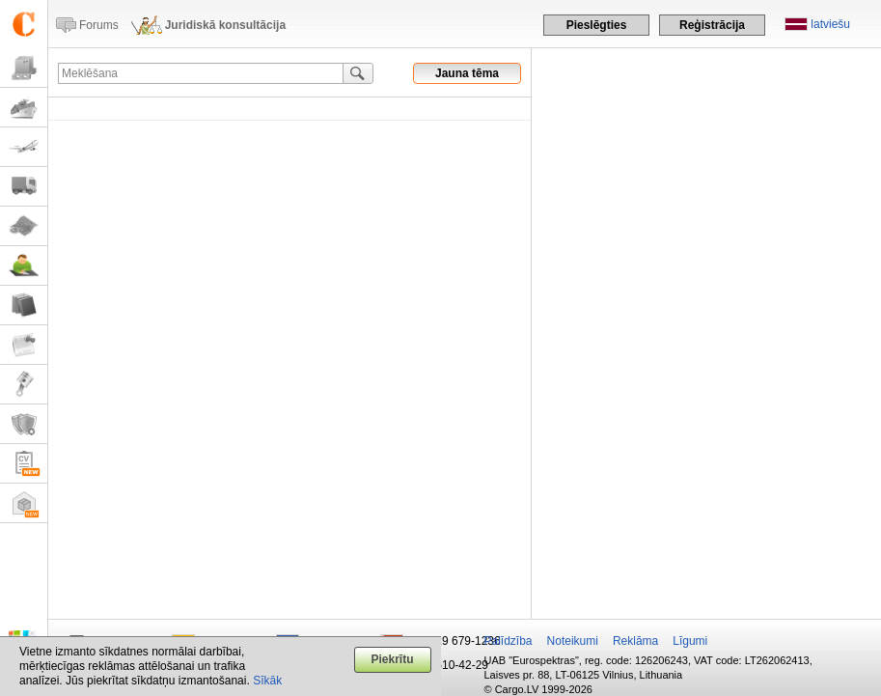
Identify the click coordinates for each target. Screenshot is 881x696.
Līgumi (690, 641)
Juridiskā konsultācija (225, 25)
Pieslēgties (596, 25)
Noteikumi (572, 641)
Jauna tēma (467, 73)
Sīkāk (267, 680)
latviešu (830, 24)
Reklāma (635, 641)
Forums (99, 25)
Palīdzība (508, 641)
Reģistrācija (712, 25)
